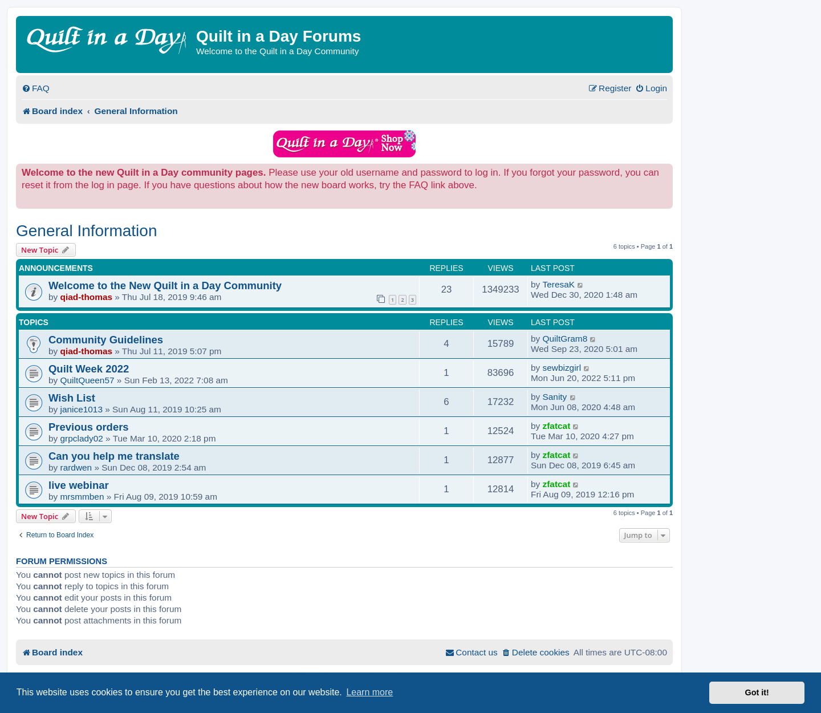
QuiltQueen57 (87, 380)
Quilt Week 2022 (88, 369)
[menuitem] (36, 88)
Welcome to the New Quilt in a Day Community (165, 285)
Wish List (71, 398)
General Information (86, 231)
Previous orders (88, 427)
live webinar (78, 485)
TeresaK (559, 284)
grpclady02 (81, 438)
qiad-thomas (86, 297)
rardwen (76, 467)
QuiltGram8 (565, 338)
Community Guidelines (105, 340)
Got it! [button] (757, 692)
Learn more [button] (369, 692)
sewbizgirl (562, 367)
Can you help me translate (114, 456)
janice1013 (81, 409)
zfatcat (557, 426)
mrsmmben (82, 496)
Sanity (555, 397)
